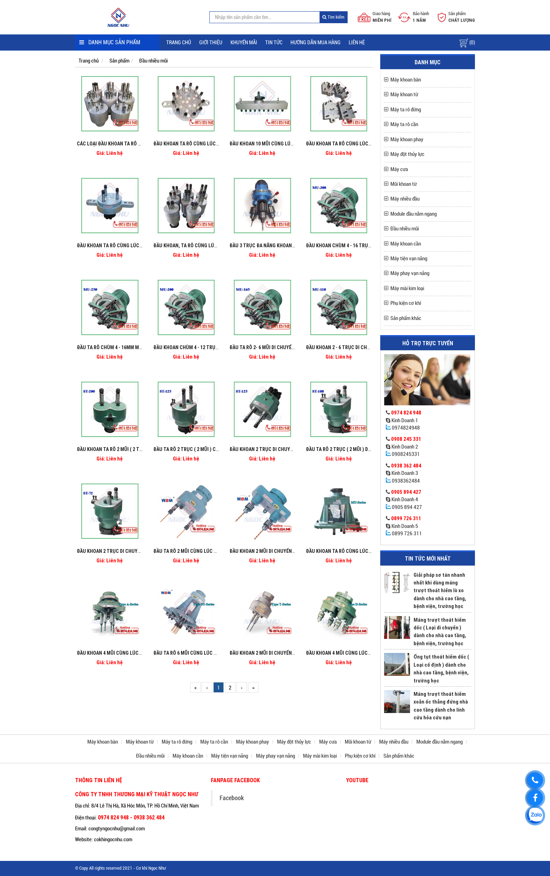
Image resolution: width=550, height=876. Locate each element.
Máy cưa (399, 169)
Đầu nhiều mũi (153, 61)
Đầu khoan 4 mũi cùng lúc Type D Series (353, 653)
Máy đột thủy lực (407, 154)
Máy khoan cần (405, 244)
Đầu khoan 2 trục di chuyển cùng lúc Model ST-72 (136, 551)
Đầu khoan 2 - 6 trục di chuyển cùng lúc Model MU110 (369, 347)
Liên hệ (357, 42)
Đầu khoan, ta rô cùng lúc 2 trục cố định (203, 245)
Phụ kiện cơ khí (405, 303)
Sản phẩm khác (405, 318)
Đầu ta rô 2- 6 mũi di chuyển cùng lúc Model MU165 (289, 347)
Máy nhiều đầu (405, 199)
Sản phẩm (119, 61)
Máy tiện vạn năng (408, 258)
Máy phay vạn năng (409, 273)
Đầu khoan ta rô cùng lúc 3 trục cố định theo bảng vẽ (142, 245)
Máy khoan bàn (405, 80)
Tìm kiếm (333, 17)
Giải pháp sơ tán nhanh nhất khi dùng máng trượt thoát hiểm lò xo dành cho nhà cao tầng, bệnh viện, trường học (440, 590)
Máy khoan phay (406, 139)
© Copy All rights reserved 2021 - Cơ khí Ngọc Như (120, 868)
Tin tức (273, 42)
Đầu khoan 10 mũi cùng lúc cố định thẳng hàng (286, 143)
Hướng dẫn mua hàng (315, 42)
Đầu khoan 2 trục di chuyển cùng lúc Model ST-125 (289, 449)
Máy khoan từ (404, 94)
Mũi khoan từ (403, 184)
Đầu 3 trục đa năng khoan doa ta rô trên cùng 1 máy (292, 245)
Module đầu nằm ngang (413, 214)
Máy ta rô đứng (405, 109)
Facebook (232, 798)
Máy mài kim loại (407, 288)
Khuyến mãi (243, 42)
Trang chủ (178, 42)
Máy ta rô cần (404, 124)
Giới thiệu (210, 42)
